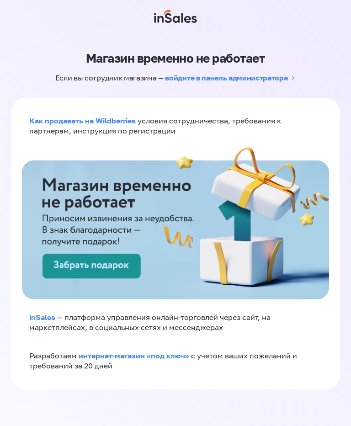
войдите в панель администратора (226, 77)
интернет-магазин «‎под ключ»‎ (135, 355)
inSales (42, 317)
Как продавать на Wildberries (82, 120)
